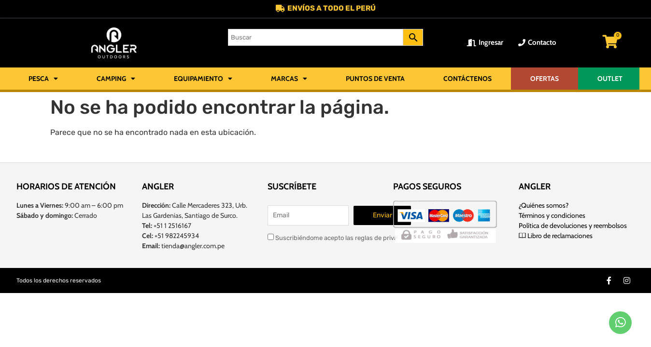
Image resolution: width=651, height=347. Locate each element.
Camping (116, 79)
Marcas (289, 79)
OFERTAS (544, 79)
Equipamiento (203, 79)
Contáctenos (467, 79)
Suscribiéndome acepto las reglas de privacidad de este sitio (359, 236)
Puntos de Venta (375, 79)
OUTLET (610, 79)
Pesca (43, 79)
